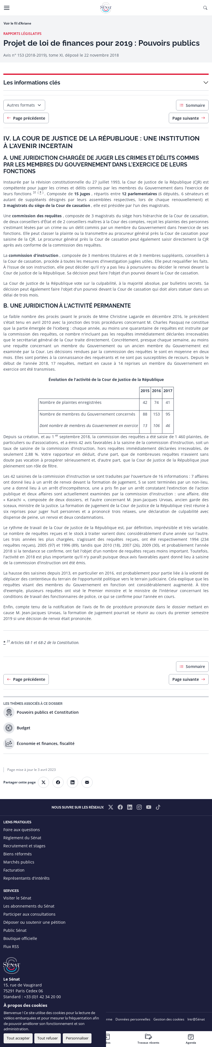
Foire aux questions (21, 829)
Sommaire (192, 105)
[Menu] (6, 7)
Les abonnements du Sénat (28, 906)
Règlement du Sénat (22, 837)
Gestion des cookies (168, 1019)
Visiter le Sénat (17, 898)
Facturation (14, 870)
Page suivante (188, 118)
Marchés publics (18, 862)
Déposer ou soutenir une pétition (34, 922)
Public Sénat (14, 930)
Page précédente (26, 118)
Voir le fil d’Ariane (17, 23)
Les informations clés (31, 82)
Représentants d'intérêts (26, 878)
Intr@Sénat (196, 1019)
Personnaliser (77, 1038)
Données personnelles (132, 1019)
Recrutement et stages (24, 845)
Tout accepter (18, 1038)
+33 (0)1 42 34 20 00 (42, 996)
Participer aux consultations (29, 914)
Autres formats (21, 105)
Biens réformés (17, 854)
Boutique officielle (20, 938)
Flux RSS (11, 946)
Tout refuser (47, 1038)
